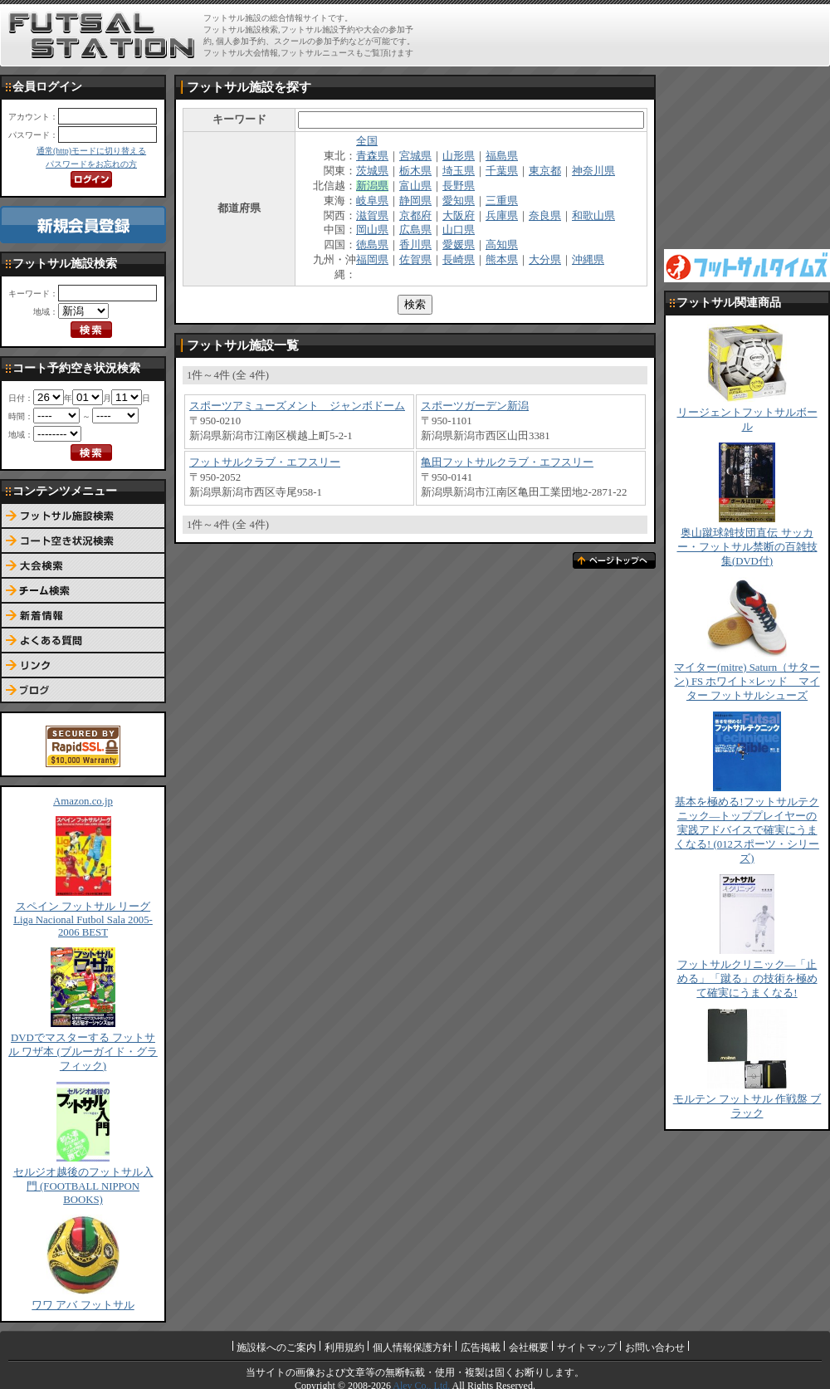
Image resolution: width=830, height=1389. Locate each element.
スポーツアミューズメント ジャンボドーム (297, 406)
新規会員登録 (83, 224)
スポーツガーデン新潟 (475, 406)
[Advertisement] (747, 158)
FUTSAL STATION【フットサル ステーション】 (101, 36)
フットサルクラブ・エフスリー (264, 462)
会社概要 (529, 1347)
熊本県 (502, 260)
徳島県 (372, 245)
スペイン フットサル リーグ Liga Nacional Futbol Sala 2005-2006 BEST (83, 919)
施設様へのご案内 (276, 1347)
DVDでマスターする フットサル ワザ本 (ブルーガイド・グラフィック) (83, 1052)
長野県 (458, 186)
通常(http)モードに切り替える (91, 150)
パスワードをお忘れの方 (91, 164)
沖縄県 (588, 260)
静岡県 (415, 201)
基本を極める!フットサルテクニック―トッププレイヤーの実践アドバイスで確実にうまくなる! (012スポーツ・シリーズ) (747, 830)
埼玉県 (458, 171)
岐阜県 (372, 201)
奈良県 (545, 216)
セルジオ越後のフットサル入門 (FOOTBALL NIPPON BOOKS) (83, 1186)
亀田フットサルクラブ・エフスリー (507, 462)
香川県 (415, 245)
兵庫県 (502, 216)
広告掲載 (480, 1347)
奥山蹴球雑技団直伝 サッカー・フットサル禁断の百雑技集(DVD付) (747, 547)
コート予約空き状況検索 (83, 541)
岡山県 (372, 230)
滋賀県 (372, 216)
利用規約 (344, 1347)
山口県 (458, 230)
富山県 (415, 186)
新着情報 (83, 616)
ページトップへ (614, 560)
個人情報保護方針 (412, 1347)
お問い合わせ (655, 1347)
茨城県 (372, 171)
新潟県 (372, 186)
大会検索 (83, 566)
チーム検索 (83, 591)
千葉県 (502, 171)
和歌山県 (593, 216)
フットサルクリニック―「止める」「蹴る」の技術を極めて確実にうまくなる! (747, 979)
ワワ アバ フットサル (83, 1305)
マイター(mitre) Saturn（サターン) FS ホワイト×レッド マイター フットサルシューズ (747, 682)
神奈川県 (593, 171)
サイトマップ (587, 1347)
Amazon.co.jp (83, 801)
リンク (83, 665)
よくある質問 (83, 640)
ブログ (83, 690)
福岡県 (372, 260)
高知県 (502, 245)
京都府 (415, 216)
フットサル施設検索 (83, 516)
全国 (367, 141)
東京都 (545, 171)
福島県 (502, 156)
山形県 (458, 156)
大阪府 (458, 216)
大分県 (545, 260)
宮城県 (415, 156)
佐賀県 (415, 260)
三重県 (502, 201)
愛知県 (458, 201)
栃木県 (415, 171)
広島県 (415, 230)
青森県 (372, 156)
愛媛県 (458, 245)
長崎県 (458, 260)
